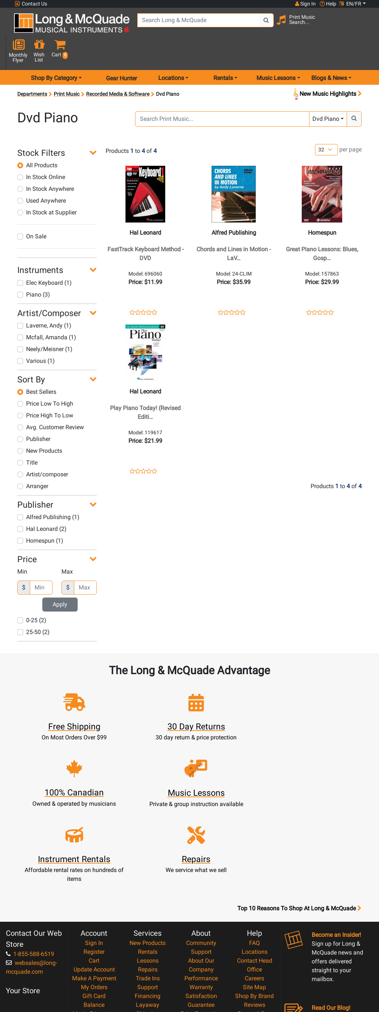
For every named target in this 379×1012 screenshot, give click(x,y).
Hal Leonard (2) (42, 503)
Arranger (32, 461)
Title (27, 437)
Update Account (94, 877)
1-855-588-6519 (30, 862)
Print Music (66, 69)
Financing (147, 904)
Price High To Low (45, 390)
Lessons (148, 868)
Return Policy (201, 957)
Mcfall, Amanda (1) (46, 312)
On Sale (31, 211)
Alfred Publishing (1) (48, 492)
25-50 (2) (33, 606)
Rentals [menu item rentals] (223, 52)
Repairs (147, 877)
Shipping (147, 921)
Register (94, 860)
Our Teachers (201, 966)
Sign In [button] (305, 4)
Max (67, 546)
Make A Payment (94, 886)
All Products (37, 140)
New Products (39, 425)
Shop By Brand (254, 904)
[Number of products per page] (326, 124)
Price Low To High (45, 378)
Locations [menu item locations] (171, 52)
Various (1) (36, 335)
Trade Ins (148, 886)
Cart (94, 868)
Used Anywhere (41, 175)
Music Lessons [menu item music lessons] (275, 52)
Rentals (147, 860)
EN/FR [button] (350, 4)
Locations (255, 860)
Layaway (147, 913)
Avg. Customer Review (50, 402)
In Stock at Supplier (47, 187)
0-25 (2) (31, 595)
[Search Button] (257, 26)
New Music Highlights (327, 69)
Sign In (94, 851)
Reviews (254, 913)
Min (22, 546)
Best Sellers (36, 366)
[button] (364, 27)
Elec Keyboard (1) (44, 257)
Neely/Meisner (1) (44, 324)
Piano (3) (33, 269)
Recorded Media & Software (117, 69)
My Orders (94, 895)
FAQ (254, 851)
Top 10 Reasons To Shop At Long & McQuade (299, 816)
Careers (254, 886)
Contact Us (31, 4)
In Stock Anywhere (45, 163)
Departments (32, 69)
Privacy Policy (201, 948)
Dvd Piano (325, 93)
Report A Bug (255, 921)
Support (147, 895)
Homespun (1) (40, 515)
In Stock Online (41, 151)
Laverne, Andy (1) (44, 300)
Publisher (33, 413)
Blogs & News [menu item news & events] (329, 52)
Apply (60, 579)
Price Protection (201, 921)
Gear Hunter (121, 52)
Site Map (254, 895)
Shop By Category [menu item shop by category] (54, 52)
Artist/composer (42, 449)
